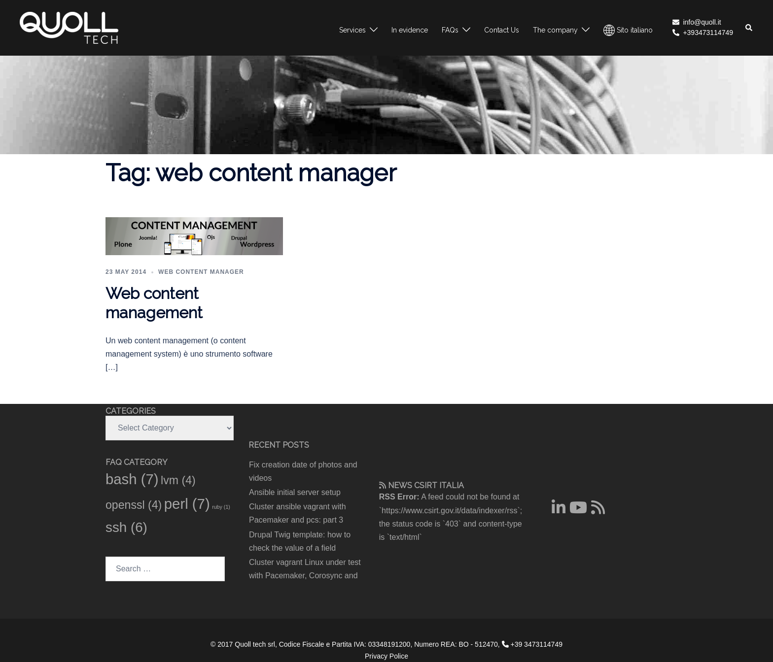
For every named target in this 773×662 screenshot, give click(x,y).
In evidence (409, 30)
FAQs (450, 30)
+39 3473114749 (532, 644)
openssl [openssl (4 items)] (133, 504)
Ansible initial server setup (295, 492)
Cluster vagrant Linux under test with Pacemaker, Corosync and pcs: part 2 (305, 575)
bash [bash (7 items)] (132, 479)
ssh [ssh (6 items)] (126, 527)
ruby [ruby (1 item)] (221, 507)
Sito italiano (628, 30)
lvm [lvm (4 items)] (178, 480)
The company (555, 30)
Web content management (154, 302)
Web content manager (201, 271)
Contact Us (501, 30)
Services (352, 30)
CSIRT (425, 485)
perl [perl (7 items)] (187, 504)
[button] (749, 28)
